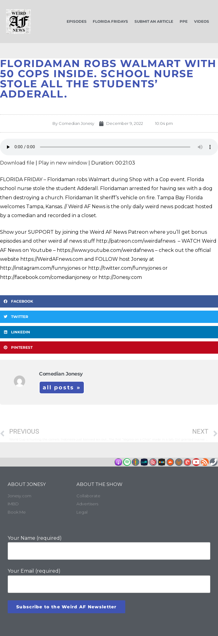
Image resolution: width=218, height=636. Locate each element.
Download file (17, 163)
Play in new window (62, 163)
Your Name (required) (109, 547)
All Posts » (62, 387)
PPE (184, 21)
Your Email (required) (109, 580)
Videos (201, 21)
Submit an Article (153, 21)
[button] (109, 301)
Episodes (77, 21)
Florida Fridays (110, 21)
